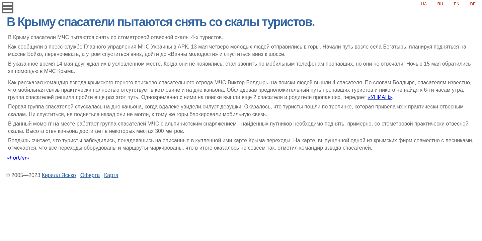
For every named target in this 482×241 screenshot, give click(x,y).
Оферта (90, 175)
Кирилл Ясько (59, 175)
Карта (111, 175)
